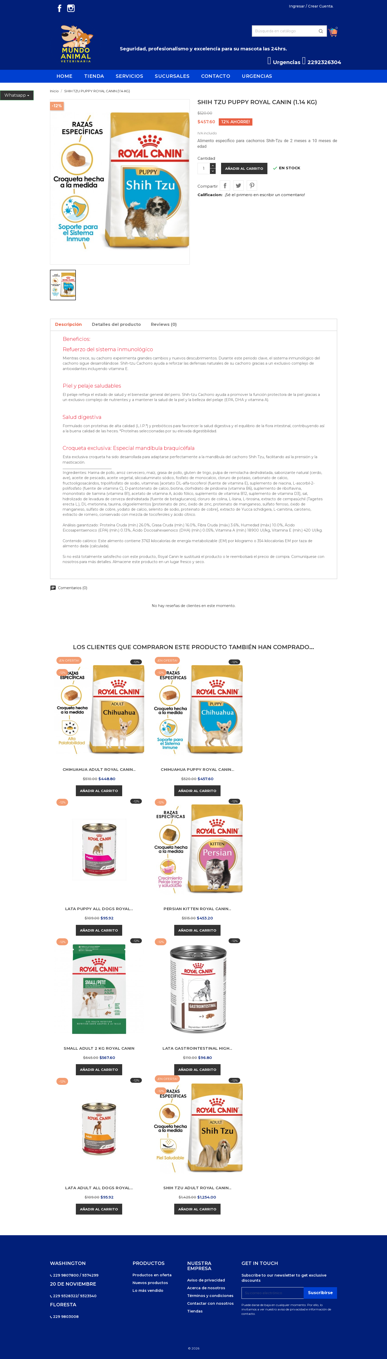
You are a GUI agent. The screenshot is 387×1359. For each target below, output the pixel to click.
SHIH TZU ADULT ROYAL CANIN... (197, 1187)
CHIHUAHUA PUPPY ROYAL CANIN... (197, 769)
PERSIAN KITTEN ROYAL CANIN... (197, 908)
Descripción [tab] (68, 324)
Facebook (59, 8)
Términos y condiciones (210, 1295)
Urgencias (284, 62)
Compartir (225, 185)
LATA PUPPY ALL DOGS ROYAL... (99, 908)
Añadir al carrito (244, 168)
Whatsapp (15, 95)
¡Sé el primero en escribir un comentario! (265, 194)
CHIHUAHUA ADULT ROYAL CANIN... (99, 769)
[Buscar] (289, 31)
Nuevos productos (150, 1282)
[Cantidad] (204, 168)
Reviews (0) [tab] (164, 324)
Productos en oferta (152, 1275)
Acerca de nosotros (206, 1288)
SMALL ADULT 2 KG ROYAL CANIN (99, 1048)
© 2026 (193, 1348)
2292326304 (321, 62)
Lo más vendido (148, 1290)
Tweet (238, 185)
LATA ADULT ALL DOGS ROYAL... (99, 1187)
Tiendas (195, 1311)
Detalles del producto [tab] (116, 324)
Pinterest (252, 185)
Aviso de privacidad (206, 1280)
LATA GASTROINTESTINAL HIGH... (197, 1048)
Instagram (71, 8)
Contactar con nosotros (210, 1303)
